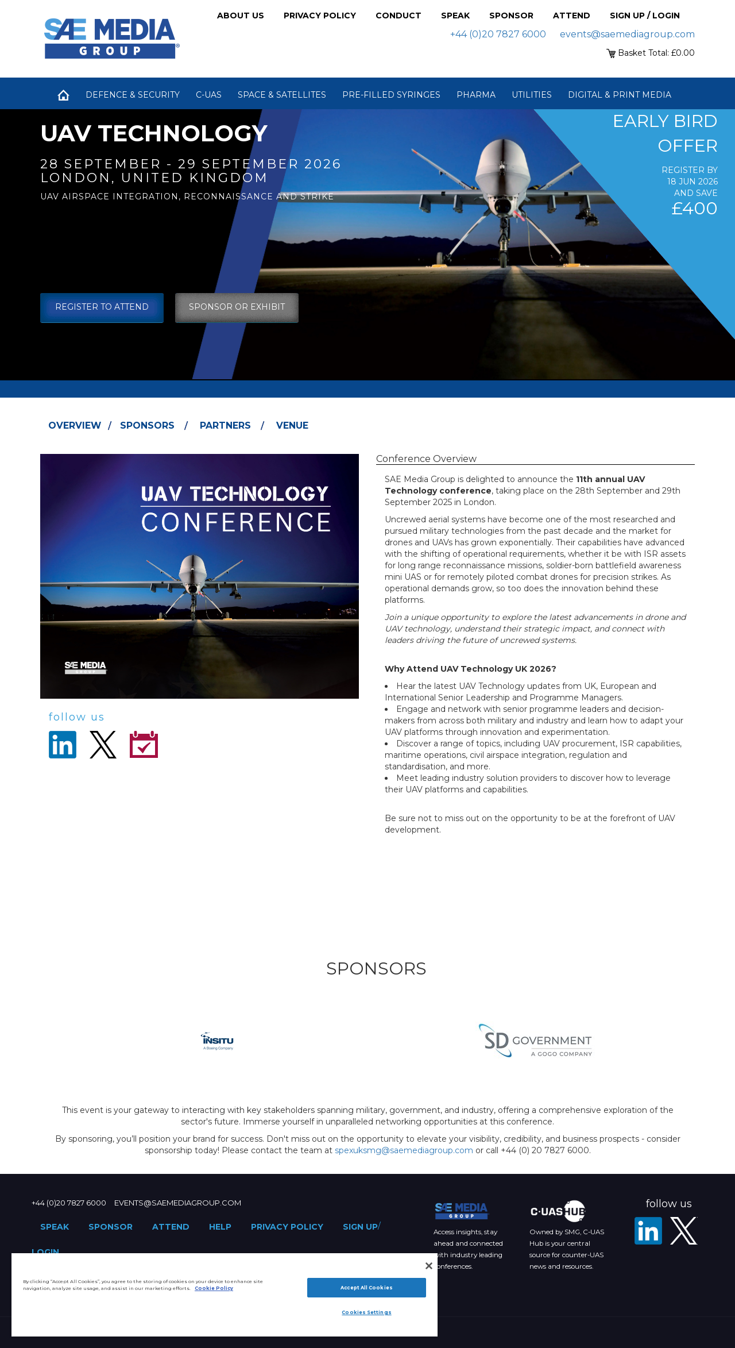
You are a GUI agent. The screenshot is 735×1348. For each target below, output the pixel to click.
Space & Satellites (282, 95)
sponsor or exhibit (237, 307)
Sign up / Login (645, 15)
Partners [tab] (225, 425)
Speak (455, 15)
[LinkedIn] (648, 1231)
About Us (240, 15)
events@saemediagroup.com (627, 34)
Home (63, 94)
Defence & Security (133, 95)
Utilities (532, 95)
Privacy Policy (320, 15)
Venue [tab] (292, 425)
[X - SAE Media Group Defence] (684, 1231)
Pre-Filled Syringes (391, 95)
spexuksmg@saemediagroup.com (404, 1150)
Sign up (360, 1227)
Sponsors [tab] (147, 425)
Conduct (398, 15)
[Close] (428, 1265)
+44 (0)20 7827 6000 (498, 34)
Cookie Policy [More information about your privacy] (214, 1288)
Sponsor (511, 15)
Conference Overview (426, 458)
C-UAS (209, 95)
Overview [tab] (74, 425)
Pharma (476, 95)
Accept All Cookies (366, 1288)
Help (220, 1227)
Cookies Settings (366, 1312)
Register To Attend (102, 307)
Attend (571, 15)
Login (45, 1252)
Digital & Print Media (619, 95)
